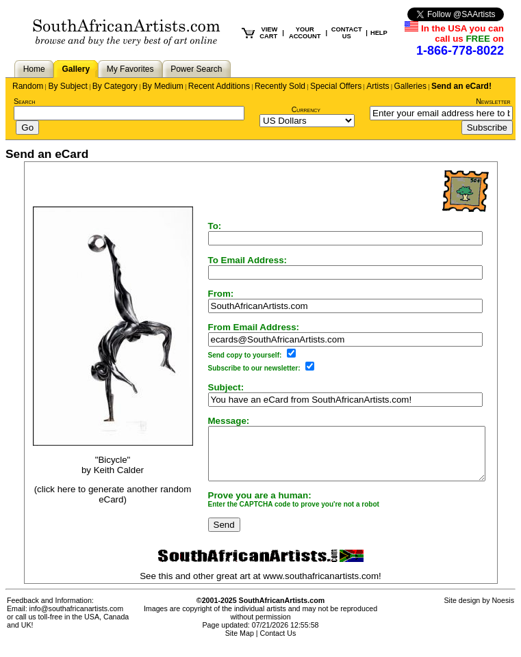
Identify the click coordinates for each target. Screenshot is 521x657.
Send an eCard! (461, 86)
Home (34, 69)
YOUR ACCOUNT (305, 33)
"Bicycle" (96, 464)
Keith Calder (102, 475)
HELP (378, 32)
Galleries (410, 86)
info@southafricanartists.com (76, 619)
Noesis (503, 610)
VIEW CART (268, 33)
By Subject (67, 86)
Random (27, 86)
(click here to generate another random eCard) (96, 500)
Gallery (76, 69)
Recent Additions (219, 86)
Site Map (239, 643)
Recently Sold (280, 86)
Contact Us (278, 643)
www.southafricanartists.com (321, 586)
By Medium (162, 86)
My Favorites (130, 69)
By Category (115, 86)
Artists (377, 86)
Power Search (196, 69)
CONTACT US (346, 33)
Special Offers (335, 86)
